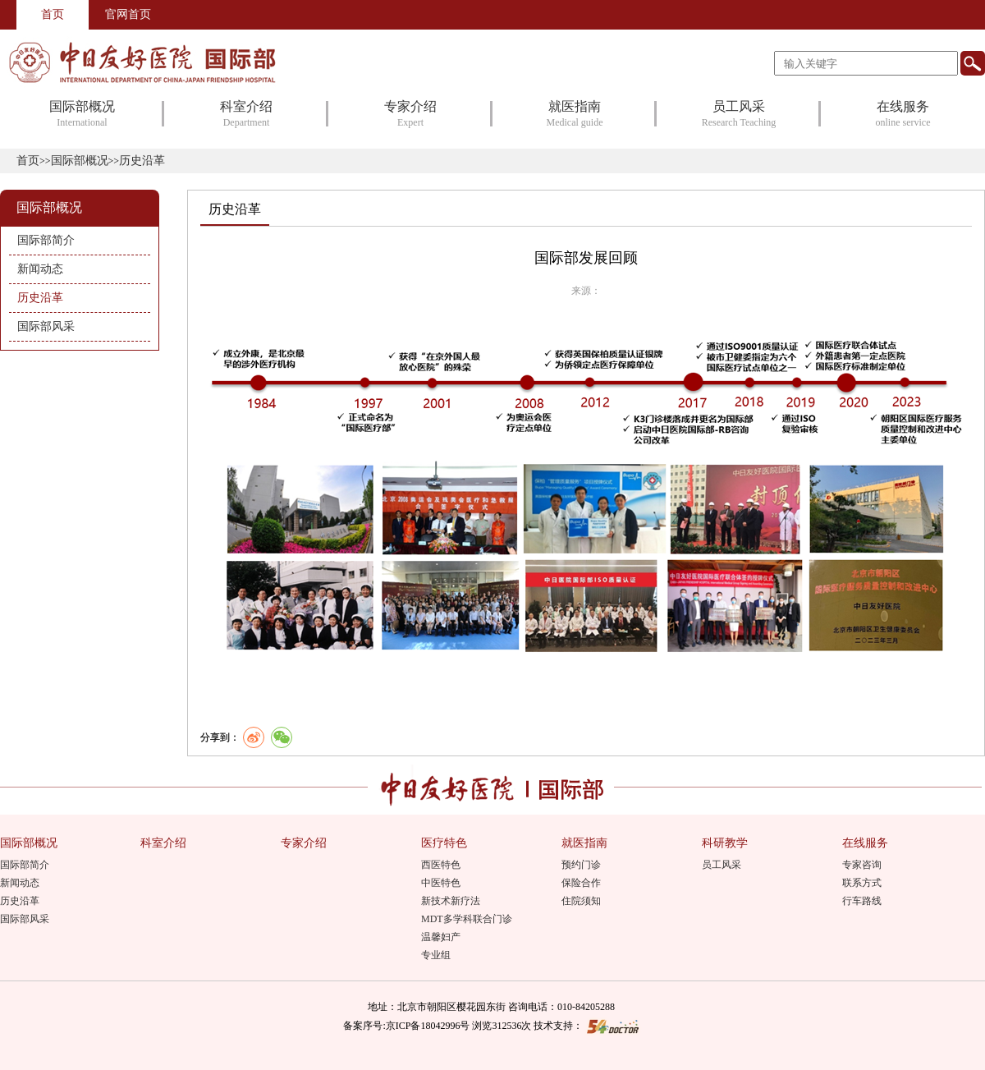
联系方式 (862, 883)
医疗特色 (444, 843)
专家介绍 (304, 843)
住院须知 (581, 901)
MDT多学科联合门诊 (466, 919)
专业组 (436, 955)
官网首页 (128, 14)
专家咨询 (862, 864)
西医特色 (440, 864)
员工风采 (721, 864)
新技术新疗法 (450, 901)
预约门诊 (581, 864)
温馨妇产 (440, 937)
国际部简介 (24, 864)
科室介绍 (163, 843)
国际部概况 (79, 160)
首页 (52, 14)
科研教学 (725, 843)
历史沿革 (234, 209)
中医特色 (440, 883)
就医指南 (584, 843)
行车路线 (862, 901)
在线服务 (865, 843)
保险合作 (581, 883)
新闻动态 (19, 883)
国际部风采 (24, 919)
